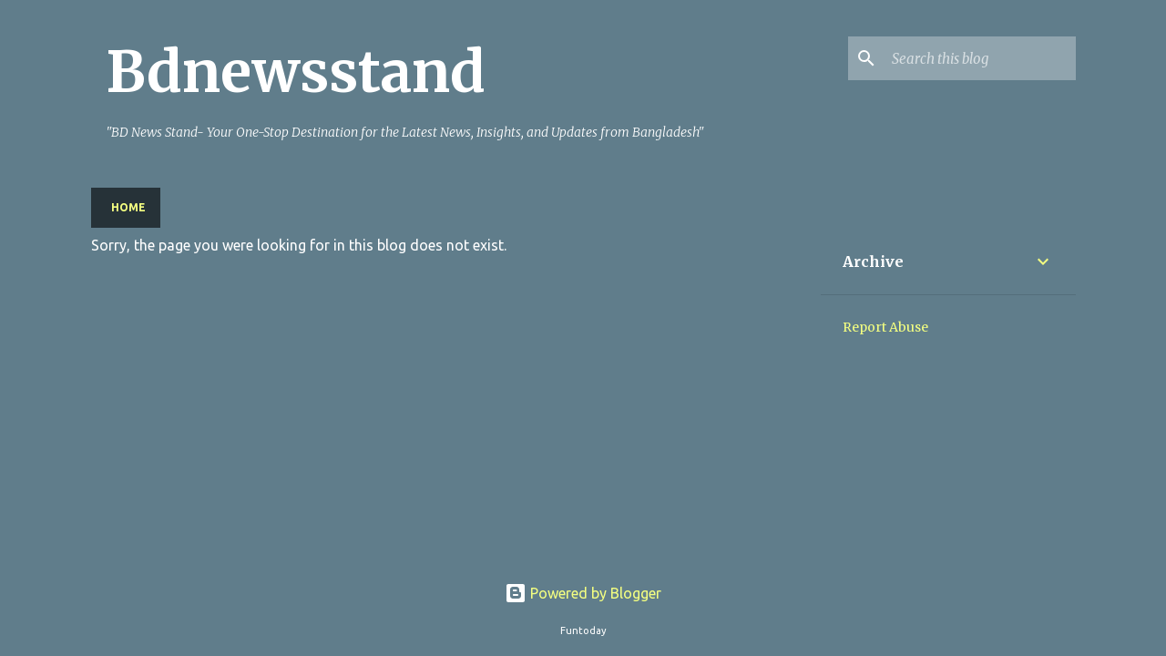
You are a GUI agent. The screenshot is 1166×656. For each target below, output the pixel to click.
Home (128, 207)
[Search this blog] (980, 58)
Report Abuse (885, 327)
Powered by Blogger (583, 593)
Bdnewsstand (296, 72)
